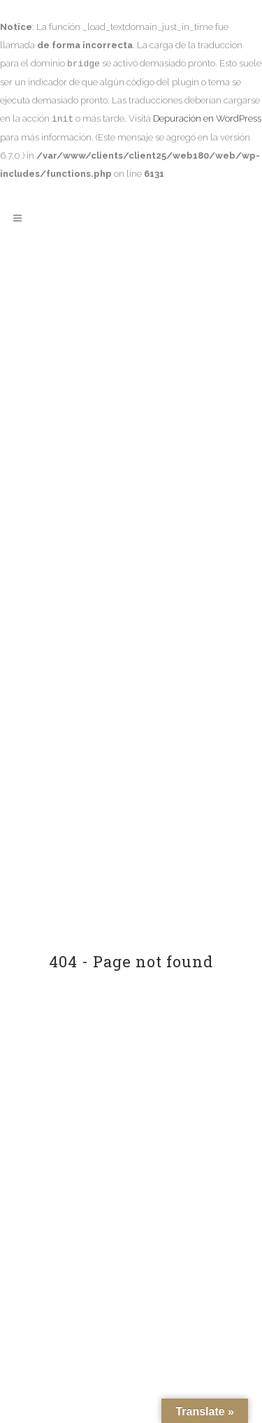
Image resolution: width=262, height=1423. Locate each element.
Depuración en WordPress (207, 119)
